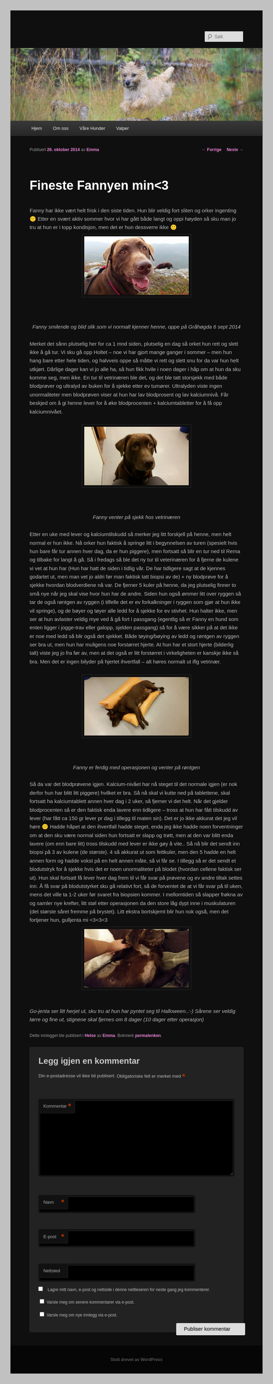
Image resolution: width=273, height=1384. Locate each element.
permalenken (148, 1035)
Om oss (61, 128)
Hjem (36, 128)
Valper (122, 128)
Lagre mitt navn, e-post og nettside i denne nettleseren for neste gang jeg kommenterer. (129, 1289)
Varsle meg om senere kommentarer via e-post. (91, 1302)
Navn (53, 1202)
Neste (235, 149)
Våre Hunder (92, 128)
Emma (92, 149)
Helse (90, 1035)
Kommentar (57, 1106)
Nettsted (51, 1270)
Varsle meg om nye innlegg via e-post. (82, 1315)
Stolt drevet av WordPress (136, 1359)
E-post (53, 1237)
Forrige (211, 149)
